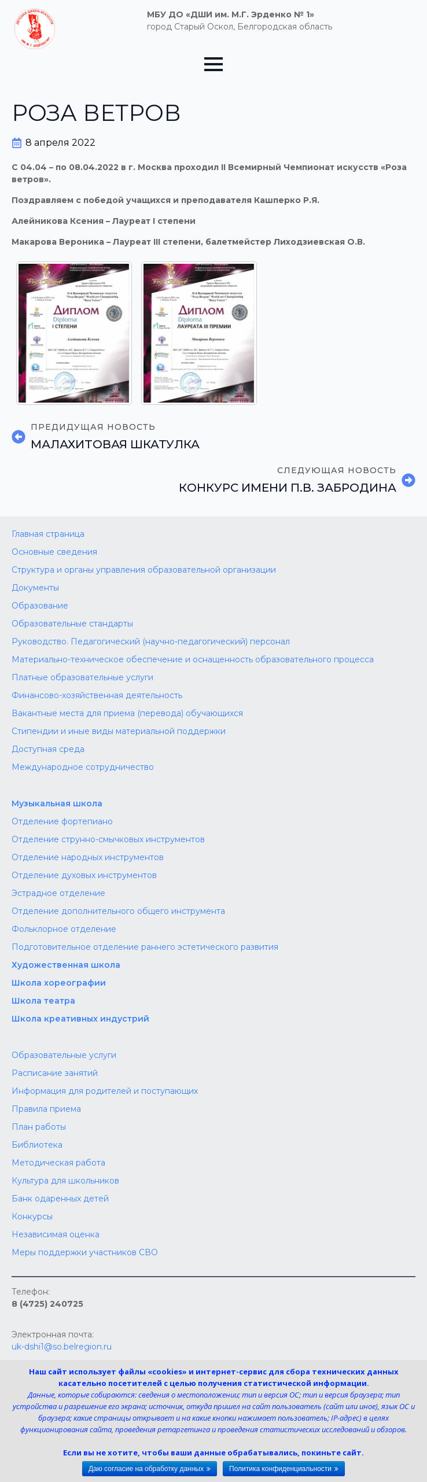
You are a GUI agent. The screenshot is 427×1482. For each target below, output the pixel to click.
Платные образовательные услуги (82, 677)
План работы (39, 1127)
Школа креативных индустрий (80, 1018)
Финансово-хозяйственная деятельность (97, 695)
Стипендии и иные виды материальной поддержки (119, 731)
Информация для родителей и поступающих (105, 1091)
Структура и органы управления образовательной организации (144, 570)
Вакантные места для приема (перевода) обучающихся (127, 713)
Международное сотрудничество (83, 767)
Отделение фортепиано (62, 821)
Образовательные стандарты (72, 623)
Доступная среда (48, 749)
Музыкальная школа (57, 803)
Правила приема (46, 1109)
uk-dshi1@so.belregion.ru (62, 1346)
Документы (35, 588)
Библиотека (37, 1145)
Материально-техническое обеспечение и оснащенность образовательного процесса (193, 659)
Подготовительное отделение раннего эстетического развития (145, 947)
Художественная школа (66, 965)
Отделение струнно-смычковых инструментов (108, 839)
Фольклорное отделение (64, 929)
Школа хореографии (59, 983)
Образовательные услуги (64, 1055)
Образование (40, 605)
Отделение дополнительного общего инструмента (118, 911)
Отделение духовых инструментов (84, 875)
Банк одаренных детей (60, 1198)
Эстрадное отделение (58, 893)
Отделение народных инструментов (88, 857)
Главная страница (48, 534)
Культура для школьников (65, 1180)
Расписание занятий (55, 1073)
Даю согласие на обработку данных (146, 1469)
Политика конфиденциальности (280, 1469)
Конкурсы (32, 1216)
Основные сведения (54, 552)
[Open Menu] (213, 64)
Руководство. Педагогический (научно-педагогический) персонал (151, 641)
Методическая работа (58, 1162)
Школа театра (43, 1001)
